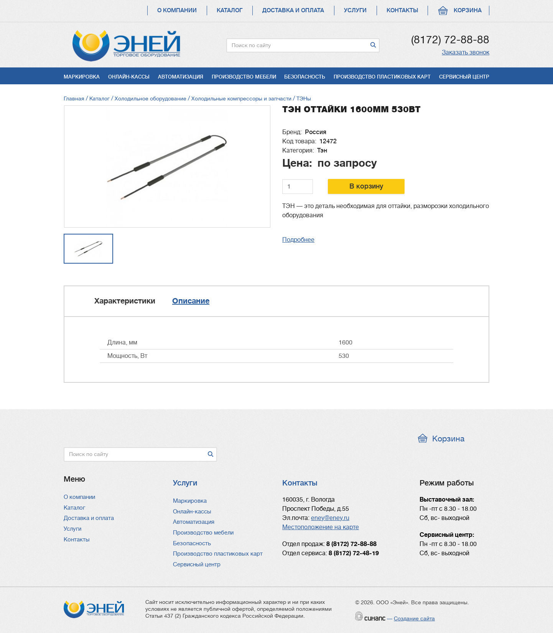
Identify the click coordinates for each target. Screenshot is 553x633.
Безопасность (304, 77)
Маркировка (82, 77)
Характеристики (124, 301)
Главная (74, 98)
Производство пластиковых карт (382, 77)
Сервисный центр (464, 77)
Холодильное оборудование (150, 98)
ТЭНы (303, 98)
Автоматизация (180, 77)
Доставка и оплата (293, 10)
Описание (190, 301)
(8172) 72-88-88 (450, 40)
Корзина (468, 10)
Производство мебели (244, 77)
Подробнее (298, 239)
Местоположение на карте (320, 527)
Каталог (229, 10)
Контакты (402, 10)
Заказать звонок (465, 52)
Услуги (355, 10)
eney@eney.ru (330, 518)
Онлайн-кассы (129, 77)
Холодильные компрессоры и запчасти (242, 98)
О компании (177, 10)
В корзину (366, 186)
